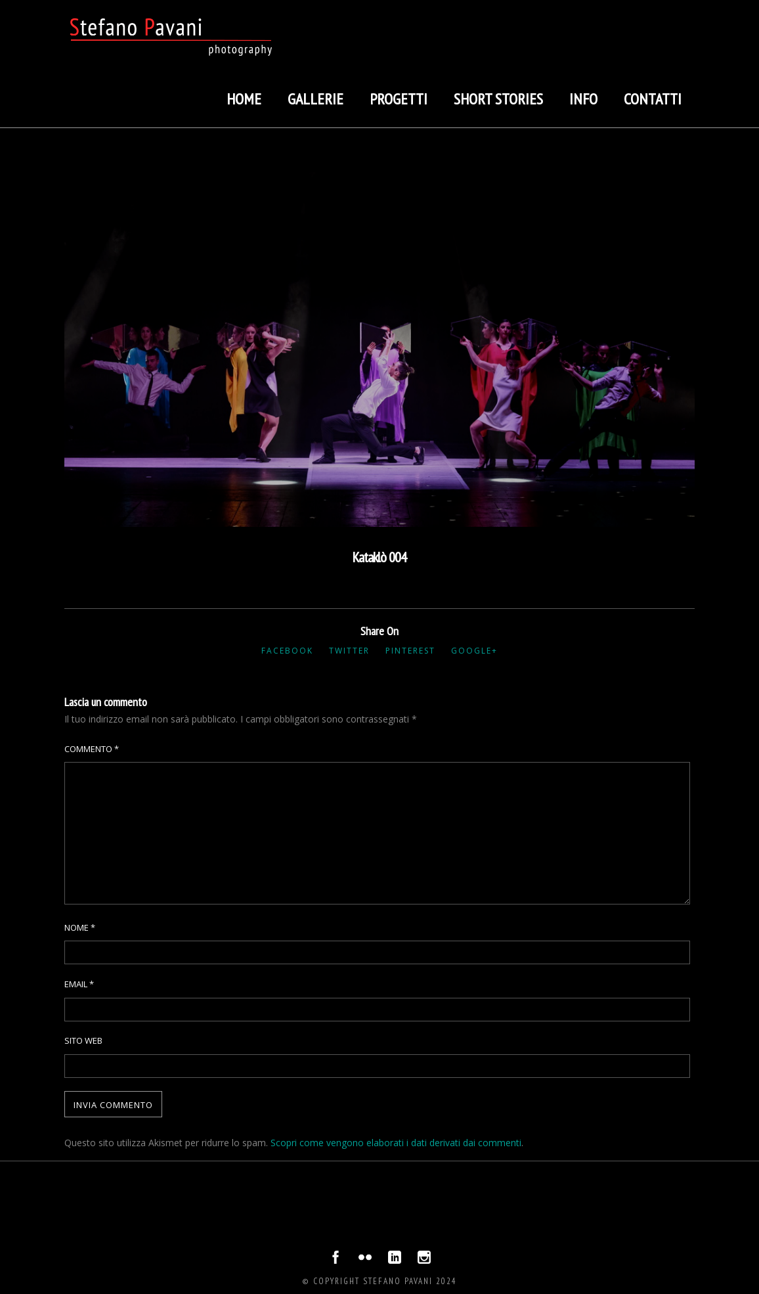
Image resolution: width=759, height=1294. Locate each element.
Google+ (474, 650)
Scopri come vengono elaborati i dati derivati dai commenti (396, 1142)
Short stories (498, 99)
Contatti (653, 99)
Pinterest (410, 650)
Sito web (83, 1040)
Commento (91, 749)
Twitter (349, 650)
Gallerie (315, 99)
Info (583, 99)
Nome (79, 927)
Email (79, 984)
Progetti (398, 99)
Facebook (287, 650)
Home (244, 99)
